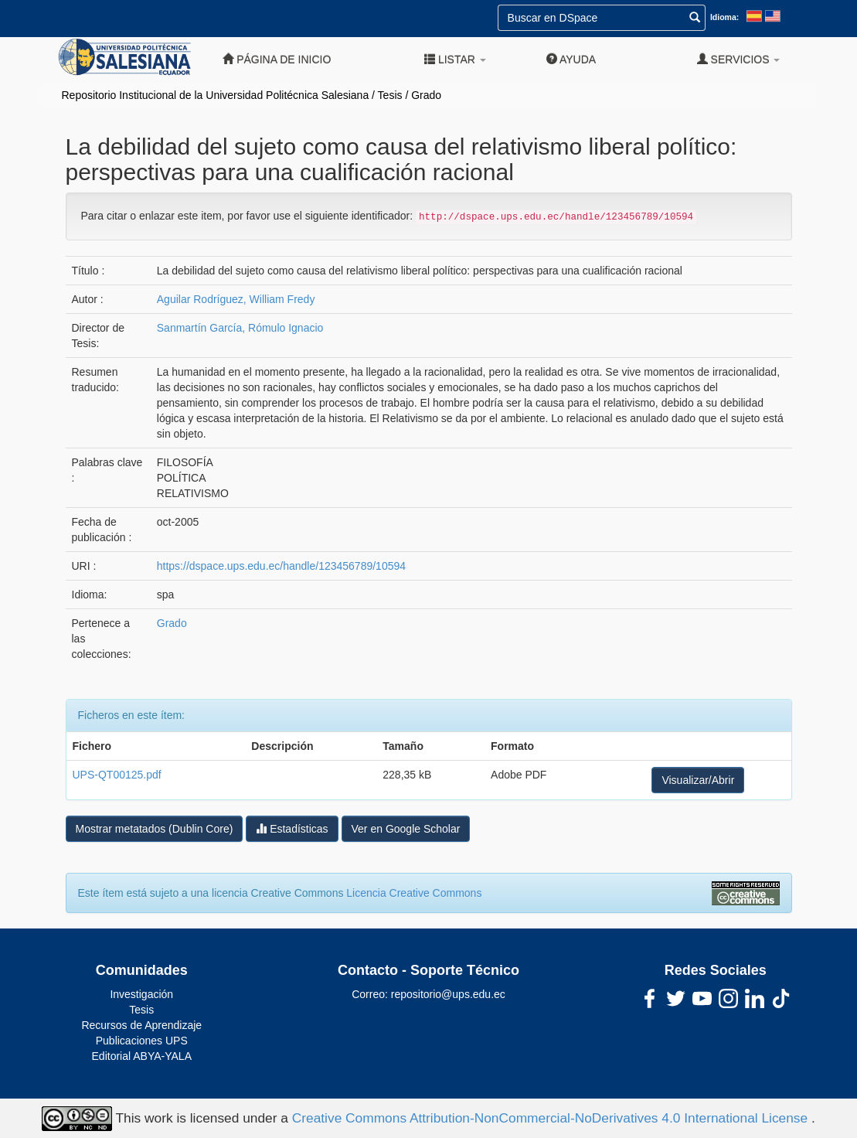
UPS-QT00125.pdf (117, 774)
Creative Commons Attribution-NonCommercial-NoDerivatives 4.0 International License (551, 1117)
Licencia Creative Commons (413, 893)
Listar (455, 59)
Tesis (390, 95)
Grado (426, 95)
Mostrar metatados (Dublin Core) (154, 829)
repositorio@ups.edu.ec (448, 994)
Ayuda (571, 59)
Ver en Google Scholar (406, 829)
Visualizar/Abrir (697, 780)
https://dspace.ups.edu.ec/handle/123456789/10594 (281, 566)
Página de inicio (277, 59)
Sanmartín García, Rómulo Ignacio (240, 328)
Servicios (738, 59)
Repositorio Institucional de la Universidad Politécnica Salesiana (215, 95)
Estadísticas (292, 828)
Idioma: (724, 17)
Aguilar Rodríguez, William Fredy (236, 299)
